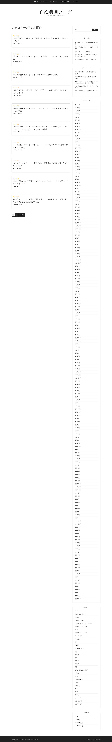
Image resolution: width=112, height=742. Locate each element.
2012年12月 (78, 334)
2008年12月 (78, 483)
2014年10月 (78, 266)
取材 (76, 642)
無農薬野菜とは (78, 679)
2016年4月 (77, 210)
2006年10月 (78, 564)
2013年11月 (78, 300)
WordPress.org (79, 725)
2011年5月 (77, 393)
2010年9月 (77, 418)
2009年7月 (77, 462)
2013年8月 (77, 309)
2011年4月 (77, 396)
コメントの (78, 722)
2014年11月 (78, 263)
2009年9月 (77, 455)
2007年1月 (77, 555)
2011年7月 (77, 387)
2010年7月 (77, 424)
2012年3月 (77, 362)
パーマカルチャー (79, 636)
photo (76, 611)
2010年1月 (77, 443)
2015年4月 (77, 247)
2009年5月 (77, 468)
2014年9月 (77, 269)
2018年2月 (77, 142)
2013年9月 (77, 306)
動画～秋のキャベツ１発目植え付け (83, 51)
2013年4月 (77, 322)
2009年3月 (77, 474)
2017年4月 (77, 173)
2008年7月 (77, 499)
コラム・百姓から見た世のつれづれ (83, 623)
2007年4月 (77, 546)
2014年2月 (77, 291)
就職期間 (77, 654)
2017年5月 (77, 170)
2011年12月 (78, 372)
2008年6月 (77, 502)
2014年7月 (77, 275)
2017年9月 (77, 157)
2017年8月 (77, 160)
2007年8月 (77, 533)
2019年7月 (77, 104)
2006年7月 (77, 574)
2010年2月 (77, 440)
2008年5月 (77, 505)
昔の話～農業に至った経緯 (81, 670)
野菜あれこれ (78, 704)
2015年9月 (77, 232)
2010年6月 (77, 427)
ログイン (77, 716)
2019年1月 (77, 123)
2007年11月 (78, 524)
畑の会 (76, 688)
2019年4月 (77, 114)
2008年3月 (77, 511)
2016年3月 (77, 213)
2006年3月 (77, 586)
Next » (22, 215)
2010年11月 (78, 412)
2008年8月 (77, 496)
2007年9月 (77, 530)
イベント (77, 617)
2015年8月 (77, 235)
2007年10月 (78, 527)
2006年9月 (77, 567)
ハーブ (76, 629)
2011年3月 (77, 400)
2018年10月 (78, 132)
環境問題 (77, 682)
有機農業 (77, 673)
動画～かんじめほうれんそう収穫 (83, 90)
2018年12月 (78, 126)
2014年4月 (77, 285)
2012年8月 (77, 347)
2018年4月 (77, 135)
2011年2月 (77, 403)
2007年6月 (77, 539)
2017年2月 (77, 179)
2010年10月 (78, 415)
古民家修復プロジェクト (81, 648)
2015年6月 (77, 241)
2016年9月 (77, 194)
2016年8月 (77, 198)
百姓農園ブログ (56, 11)
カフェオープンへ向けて (81, 620)
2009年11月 (78, 449)
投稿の (77, 719)
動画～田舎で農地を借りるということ (84, 76)
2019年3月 (77, 117)
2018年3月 (77, 139)
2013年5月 (77, 319)
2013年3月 (77, 325)
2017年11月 (78, 151)
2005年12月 (78, 595)
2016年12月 (78, 185)
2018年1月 (77, 145)
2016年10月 (78, 191)
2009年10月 (78, 452)
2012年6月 (77, 353)
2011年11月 (78, 375)
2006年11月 (78, 561)
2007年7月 (77, 536)
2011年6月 (77, 390)
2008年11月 (78, 487)
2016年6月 (77, 204)
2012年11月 (78, 337)
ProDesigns (97, 739)
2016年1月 (77, 219)
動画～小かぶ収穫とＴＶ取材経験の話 (84, 71)
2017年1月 (77, 182)
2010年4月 (77, 434)
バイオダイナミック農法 (81, 632)
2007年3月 (77, 549)
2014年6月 (77, 278)
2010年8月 (77, 421)
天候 (76, 651)
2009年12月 (78, 446)
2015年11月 (78, 226)
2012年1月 (77, 368)
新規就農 (77, 663)
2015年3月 (77, 250)
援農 (76, 657)
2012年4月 (77, 359)
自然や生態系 (78, 701)
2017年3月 (77, 176)
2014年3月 (77, 288)
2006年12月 (78, 558)
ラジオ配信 (16, 35)
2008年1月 (77, 518)
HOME (36, 1)
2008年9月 (77, 493)
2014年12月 (78, 260)
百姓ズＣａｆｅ (78, 698)
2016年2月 (77, 216)
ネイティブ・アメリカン (81, 626)
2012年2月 (77, 365)
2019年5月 (77, 111)
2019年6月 (77, 107)
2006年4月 (77, 583)
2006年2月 (77, 589)
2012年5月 (77, 356)
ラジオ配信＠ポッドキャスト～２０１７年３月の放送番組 (35, 75)
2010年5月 (77, 431)
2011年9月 (77, 381)
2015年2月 (77, 253)
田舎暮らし (77, 685)
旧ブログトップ (53, 1)
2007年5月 (77, 542)
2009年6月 (77, 465)
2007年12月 (78, 521)
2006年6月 (77, 577)
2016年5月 (77, 207)
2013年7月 (77, 313)
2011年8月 (77, 384)
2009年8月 (77, 459)
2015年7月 (77, 238)
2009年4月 (77, 471)
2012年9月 (77, 344)
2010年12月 (78, 409)
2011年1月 (77, 406)
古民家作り (77, 645)
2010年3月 (77, 437)
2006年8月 (77, 570)
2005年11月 (78, 598)
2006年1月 (77, 592)
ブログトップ (44, 1)
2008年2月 (77, 514)
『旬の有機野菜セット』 (81, 614)
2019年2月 (77, 120)
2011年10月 (78, 378)
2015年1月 (77, 257)
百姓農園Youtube (65, 1)
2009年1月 (77, 480)
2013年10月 (78, 303)
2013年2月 (77, 328)
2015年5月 (77, 244)
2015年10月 (78, 229)
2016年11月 (78, 188)
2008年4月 (77, 508)
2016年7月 (77, 201)
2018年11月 (78, 129)
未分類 (76, 676)
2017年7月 (77, 163)
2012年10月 (78, 340)
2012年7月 (77, 350)
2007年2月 (77, 552)
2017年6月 (77, 166)
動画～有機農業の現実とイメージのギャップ (86, 86)
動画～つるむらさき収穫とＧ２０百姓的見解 (86, 59)
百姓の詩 (77, 695)
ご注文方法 (75, 1)
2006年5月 (77, 580)
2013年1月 (77, 331)
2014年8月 (77, 272)
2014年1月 (77, 294)
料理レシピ (77, 660)
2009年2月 (77, 477)
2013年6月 (77, 316)
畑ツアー (77, 691)
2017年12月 (78, 148)
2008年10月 (78, 490)
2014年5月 (77, 281)
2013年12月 (78, 297)
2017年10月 (78, 154)
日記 (76, 667)
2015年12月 (78, 222)
